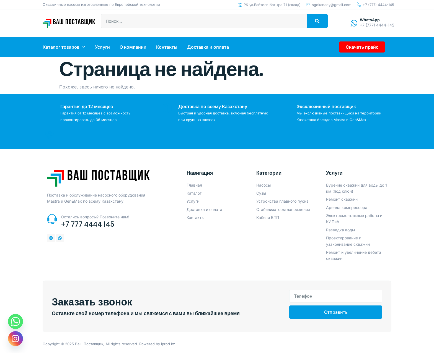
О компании (133, 47)
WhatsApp (370, 19)
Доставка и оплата (208, 47)
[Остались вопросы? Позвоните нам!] (52, 219)
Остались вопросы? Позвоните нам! (95, 217)
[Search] (317, 21)
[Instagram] (15, 338)
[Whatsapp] (15, 321)
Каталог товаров (64, 47)
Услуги (102, 47)
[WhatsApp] (354, 23)
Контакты (166, 47)
